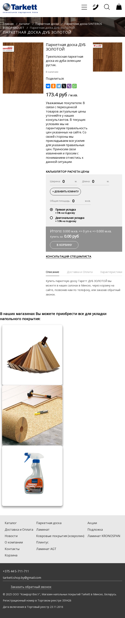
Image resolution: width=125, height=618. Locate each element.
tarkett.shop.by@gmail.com (22, 578)
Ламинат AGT (46, 549)
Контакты (12, 549)
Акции (92, 523)
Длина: (86, 181)
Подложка (95, 529)
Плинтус (42, 542)
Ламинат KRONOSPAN (103, 536)
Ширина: (55, 181)
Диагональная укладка (69, 218)
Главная (8, 24)
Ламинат (43, 529)
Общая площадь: (60, 200)
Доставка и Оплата (19, 529)
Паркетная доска (47, 24)
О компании (14, 542)
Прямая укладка (65, 209)
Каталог (24, 24)
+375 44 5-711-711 (16, 571)
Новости (11, 536)
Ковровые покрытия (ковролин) (60, 536)
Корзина (11, 555)
